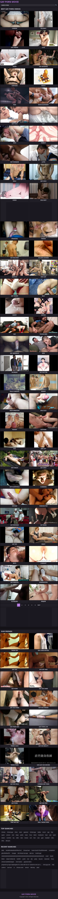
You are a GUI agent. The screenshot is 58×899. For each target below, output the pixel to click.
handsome (41, 835)
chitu (52, 838)
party (35, 859)
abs (32, 859)
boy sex (41, 859)
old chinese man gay (23, 853)
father (3, 859)
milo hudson (19, 861)
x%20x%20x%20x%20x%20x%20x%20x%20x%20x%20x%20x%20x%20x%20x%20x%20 (23, 856)
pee (50, 835)
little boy (33, 867)
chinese (3, 832)
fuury (52, 859)
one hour (9, 867)
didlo (3, 850)
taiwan (3, 838)
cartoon (8, 835)
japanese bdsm (27, 861)
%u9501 (19, 859)
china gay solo (46, 864)
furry (30, 835)
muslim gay (38, 853)
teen (22, 838)
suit (31, 838)
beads (51, 856)
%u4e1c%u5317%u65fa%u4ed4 (39, 850)
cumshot (9, 838)
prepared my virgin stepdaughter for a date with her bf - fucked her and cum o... (21, 864)
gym (42, 838)
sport (54, 835)
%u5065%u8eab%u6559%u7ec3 (14, 850)
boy (52, 832)
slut (28, 859)
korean (26, 838)
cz (14, 867)
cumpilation (52, 850)
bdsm (35, 835)
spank (3, 835)
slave (26, 835)
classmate (46, 859)
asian (20, 832)
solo (13, 835)
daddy (39, 832)
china (16, 832)
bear (46, 835)
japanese (26, 832)
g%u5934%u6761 (6, 853)
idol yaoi (8, 840)
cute (38, 838)
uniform (4, 867)
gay (48, 832)
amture (27, 867)
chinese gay (10, 832)
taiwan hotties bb (10, 859)
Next (39, 605)
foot (35, 838)
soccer (44, 832)
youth (24, 859)
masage (14, 853)
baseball (47, 838)
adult (38, 867)
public (21, 835)
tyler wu (32, 853)
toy (13, 838)
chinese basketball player (8, 861)
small (47, 856)
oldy (53, 864)
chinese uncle (20, 867)
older (17, 838)
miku (3, 840)
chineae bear (26, 850)
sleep (17, 835)
